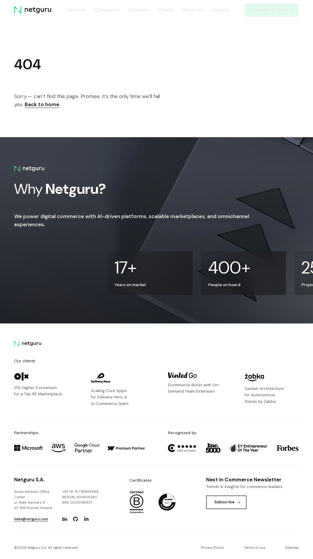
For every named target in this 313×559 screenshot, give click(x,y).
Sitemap (292, 547)
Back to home (42, 104)
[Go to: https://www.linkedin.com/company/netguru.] (86, 519)
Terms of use (254, 547)
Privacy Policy (212, 547)
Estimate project (273, 9)
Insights (220, 10)
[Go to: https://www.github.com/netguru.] (75, 519)
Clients (166, 10)
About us (192, 10)
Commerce (107, 10)
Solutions (139, 10)
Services (76, 10)
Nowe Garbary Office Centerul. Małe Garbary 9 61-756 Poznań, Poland (33, 500)
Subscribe (227, 502)
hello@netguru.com (31, 519)
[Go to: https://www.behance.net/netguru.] (64, 519)
